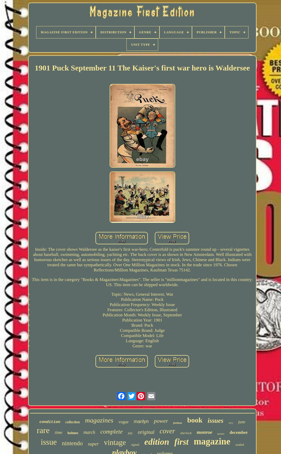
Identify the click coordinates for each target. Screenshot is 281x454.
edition (156, 442)
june (241, 422)
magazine (212, 441)
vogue (123, 422)
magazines (99, 420)
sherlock (186, 433)
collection (72, 422)
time (58, 432)
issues (215, 420)
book (195, 420)
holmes (73, 433)
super (93, 444)
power (161, 421)
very (231, 422)
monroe (204, 432)
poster (221, 433)
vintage (115, 442)
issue (49, 442)
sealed (240, 445)
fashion (177, 422)
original (146, 432)
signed (135, 445)
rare (43, 430)
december (239, 432)
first (181, 442)
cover (167, 431)
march (89, 432)
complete (111, 431)
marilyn (141, 421)
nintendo (72, 443)
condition (49, 422)
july (130, 433)
